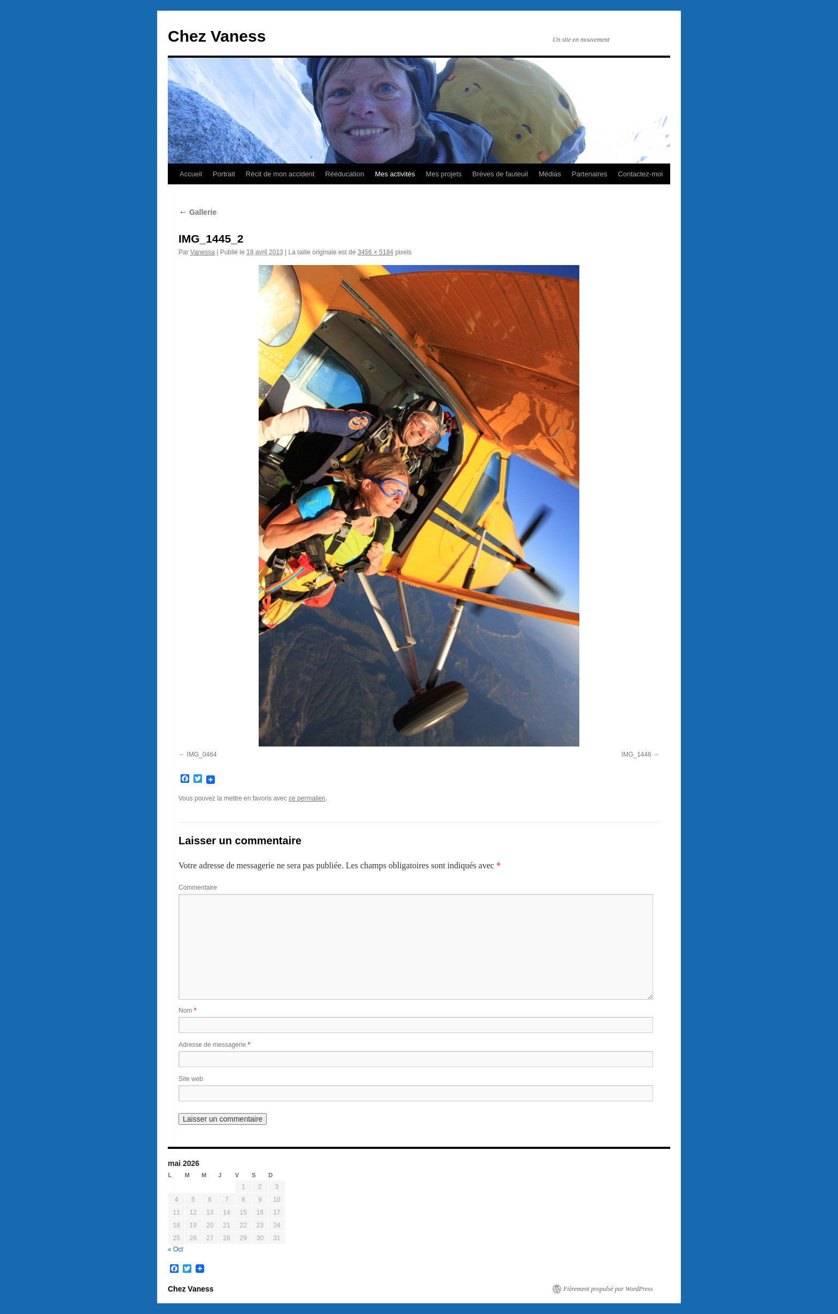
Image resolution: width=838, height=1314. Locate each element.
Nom (187, 1010)
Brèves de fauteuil (500, 174)
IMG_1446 (636, 754)
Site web (191, 1079)
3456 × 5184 (375, 252)
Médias (550, 174)
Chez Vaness (217, 36)
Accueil (191, 174)
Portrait (224, 174)
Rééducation (344, 174)
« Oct (175, 1249)
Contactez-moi (640, 174)
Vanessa (202, 252)
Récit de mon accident (280, 174)
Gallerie (197, 212)
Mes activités (395, 174)
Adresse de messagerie (214, 1044)
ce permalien (307, 798)
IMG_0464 (201, 754)
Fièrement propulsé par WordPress (608, 1289)
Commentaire (198, 887)
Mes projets (444, 174)
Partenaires (589, 174)
